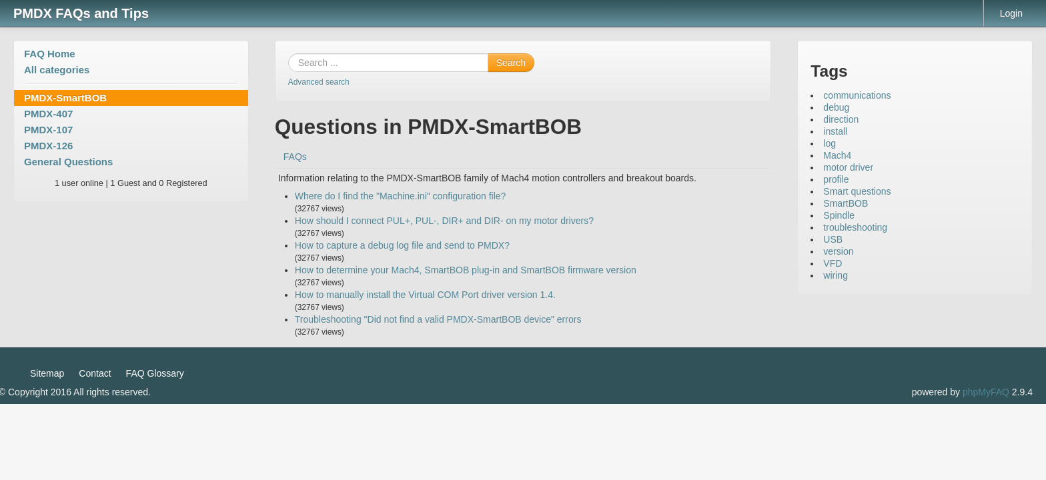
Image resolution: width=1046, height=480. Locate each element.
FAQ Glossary (155, 373)
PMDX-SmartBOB (65, 97)
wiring (835, 275)
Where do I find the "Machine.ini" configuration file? (400, 196)
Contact (95, 373)
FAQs (295, 156)
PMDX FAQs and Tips (81, 13)
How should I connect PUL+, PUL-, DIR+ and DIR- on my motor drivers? (444, 220)
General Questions (68, 161)
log (829, 143)
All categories (56, 69)
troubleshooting (855, 227)
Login (1011, 13)
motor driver (848, 167)
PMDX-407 (48, 113)
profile (836, 179)
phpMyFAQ (986, 392)
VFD (832, 263)
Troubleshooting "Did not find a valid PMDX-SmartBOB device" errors (438, 319)
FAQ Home (49, 53)
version (838, 251)
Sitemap (47, 373)
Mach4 (837, 155)
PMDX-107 (48, 129)
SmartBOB (845, 203)
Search (511, 62)
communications (857, 95)
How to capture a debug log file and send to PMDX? (402, 245)
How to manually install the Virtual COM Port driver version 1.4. (425, 294)
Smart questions (857, 191)
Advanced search (319, 82)
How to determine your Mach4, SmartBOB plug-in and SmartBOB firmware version (465, 270)
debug (836, 107)
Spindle (839, 215)
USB (833, 239)
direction (841, 119)
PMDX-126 (48, 145)
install (835, 131)
